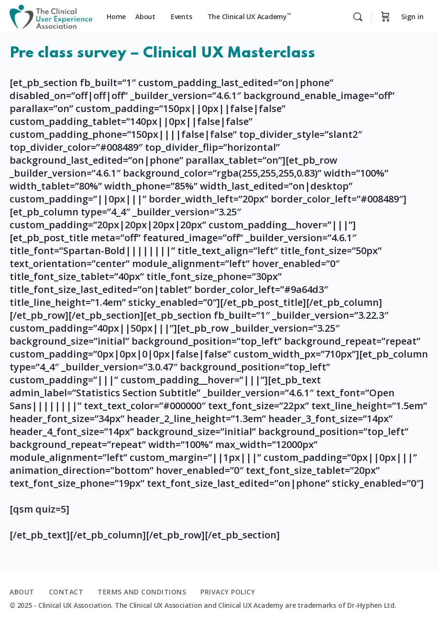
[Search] (357, 16)
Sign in (412, 16)
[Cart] (385, 17)
